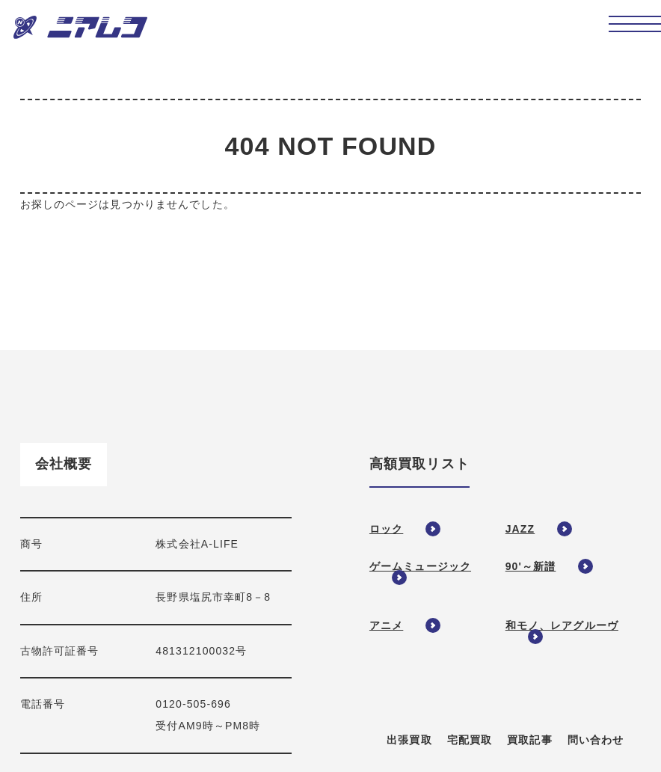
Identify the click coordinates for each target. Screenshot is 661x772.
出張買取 (409, 740)
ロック (386, 529)
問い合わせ (596, 740)
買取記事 (529, 740)
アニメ (386, 625)
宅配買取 (469, 740)
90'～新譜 (530, 566)
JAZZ (520, 529)
